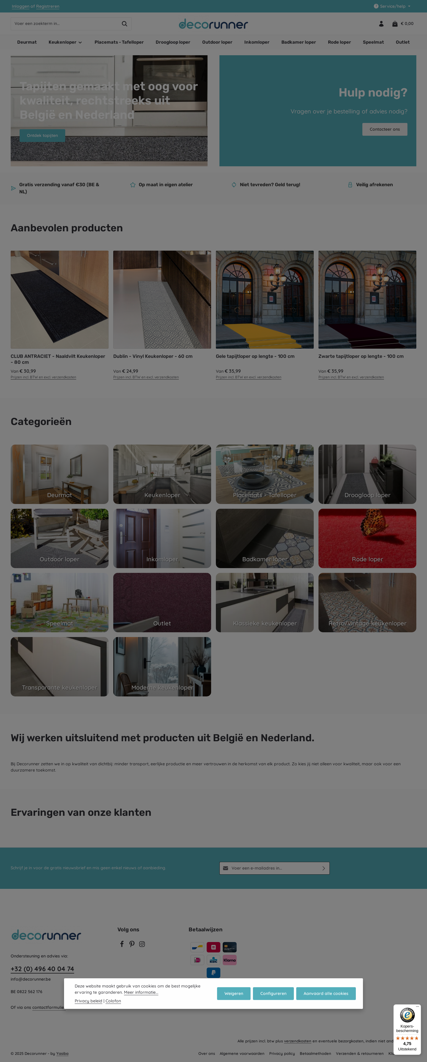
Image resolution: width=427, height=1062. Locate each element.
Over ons (206, 1053)
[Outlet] (162, 602)
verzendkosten (297, 1041)
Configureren (273, 996)
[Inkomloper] (162, 538)
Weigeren (233, 996)
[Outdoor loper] (60, 538)
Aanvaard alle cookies (326, 996)
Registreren (47, 6)
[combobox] (64, 23)
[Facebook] (122, 946)
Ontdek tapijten (42, 135)
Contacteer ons (385, 129)
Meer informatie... (141, 995)
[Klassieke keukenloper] (265, 602)
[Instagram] (142, 946)
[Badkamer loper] (265, 538)
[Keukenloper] (162, 474)
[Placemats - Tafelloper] (265, 474)
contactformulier (49, 1007)
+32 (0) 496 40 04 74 (42, 969)
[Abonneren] (324, 868)
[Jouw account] (381, 23)
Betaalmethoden (315, 1053)
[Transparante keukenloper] (60, 666)
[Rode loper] (367, 538)
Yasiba (62, 1053)
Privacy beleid (88, 1003)
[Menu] (417, 1008)
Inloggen (20, 6)
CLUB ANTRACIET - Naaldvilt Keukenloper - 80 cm (58, 359)
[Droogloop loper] (367, 474)
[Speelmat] (60, 602)
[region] (213, 315)
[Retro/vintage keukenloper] (367, 602)
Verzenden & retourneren (360, 1053)
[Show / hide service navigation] (392, 6)
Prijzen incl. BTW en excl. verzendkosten (43, 377)
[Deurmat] (60, 474)
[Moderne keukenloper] (162, 666)
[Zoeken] (125, 23)
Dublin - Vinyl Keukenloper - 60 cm (152, 356)
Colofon (113, 1003)
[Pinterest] (132, 946)
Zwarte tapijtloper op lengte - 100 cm (361, 356)
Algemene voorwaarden (242, 1053)
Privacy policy (282, 1053)
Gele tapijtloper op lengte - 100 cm (255, 356)
